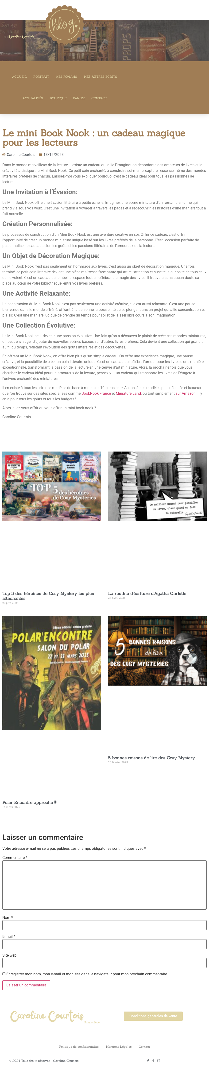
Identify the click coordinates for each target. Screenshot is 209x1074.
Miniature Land (128, 393)
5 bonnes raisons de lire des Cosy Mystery (151, 758)
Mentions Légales (119, 1047)
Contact (99, 98)
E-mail (8, 937)
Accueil (19, 77)
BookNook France (96, 393)
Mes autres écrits (100, 77)
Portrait (41, 77)
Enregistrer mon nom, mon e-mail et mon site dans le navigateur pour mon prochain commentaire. (87, 974)
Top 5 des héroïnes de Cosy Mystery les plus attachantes (48, 596)
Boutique (58, 98)
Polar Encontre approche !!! (29, 802)
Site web (9, 955)
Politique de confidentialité (79, 1047)
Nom (7, 917)
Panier (79, 98)
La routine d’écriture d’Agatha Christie (147, 593)
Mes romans (66, 77)
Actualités (33, 98)
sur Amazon (186, 393)
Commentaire (14, 858)
